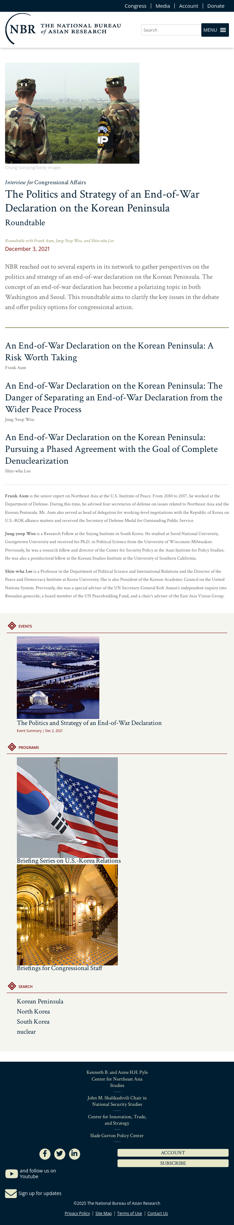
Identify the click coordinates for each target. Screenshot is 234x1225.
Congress (135, 5)
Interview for (45, 182)
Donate (216, 5)
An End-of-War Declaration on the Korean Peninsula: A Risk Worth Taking (109, 351)
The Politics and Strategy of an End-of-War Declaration (89, 681)
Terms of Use (129, 1213)
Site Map (103, 1213)
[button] (210, 30)
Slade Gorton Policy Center (117, 1135)
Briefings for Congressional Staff (59, 968)
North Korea (33, 1011)
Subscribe (173, 1163)
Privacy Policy (77, 1213)
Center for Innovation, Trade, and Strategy (117, 1120)
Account (188, 5)
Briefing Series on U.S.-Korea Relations (69, 860)
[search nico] (171, 29)
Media (163, 5)
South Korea (33, 1021)
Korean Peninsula (40, 1001)
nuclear (26, 1031)
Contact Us (157, 1213)
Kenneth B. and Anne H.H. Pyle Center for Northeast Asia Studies (117, 1079)
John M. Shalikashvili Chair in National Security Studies (117, 1101)
